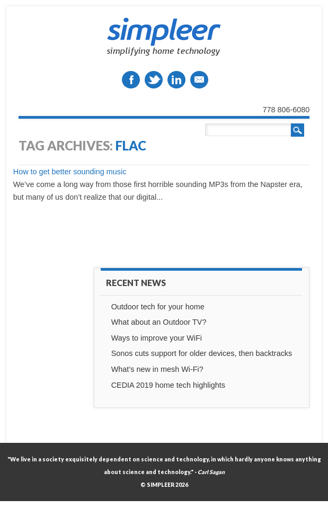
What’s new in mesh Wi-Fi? (157, 369)
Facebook (131, 79)
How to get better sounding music (70, 171)
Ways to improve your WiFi (156, 338)
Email (199, 79)
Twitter (154, 79)
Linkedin (176, 79)
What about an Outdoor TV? (159, 322)
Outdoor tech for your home (158, 306)
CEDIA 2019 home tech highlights (168, 385)
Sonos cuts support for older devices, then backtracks (201, 353)
